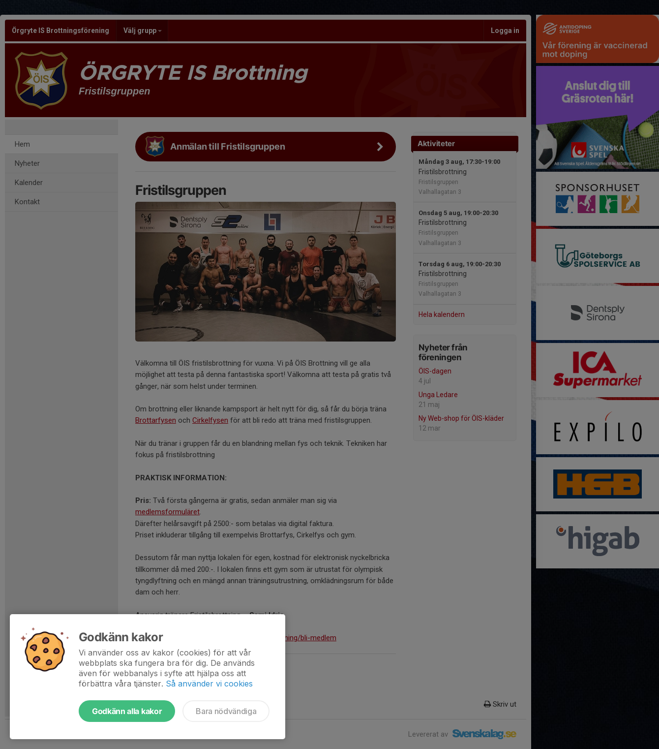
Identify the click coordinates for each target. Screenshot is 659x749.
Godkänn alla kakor (127, 711)
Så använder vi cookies (209, 683)
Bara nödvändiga (226, 711)
